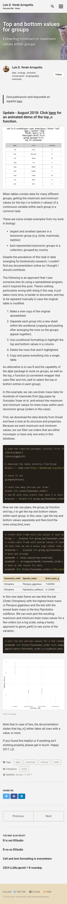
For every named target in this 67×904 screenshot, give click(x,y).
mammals (30, 762)
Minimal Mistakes (41, 897)
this (41, 396)
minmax (44, 762)
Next (49, 816)
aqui (19, 101)
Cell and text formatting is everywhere (27, 858)
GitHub (34, 892)
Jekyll (28, 897)
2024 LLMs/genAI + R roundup (22, 867)
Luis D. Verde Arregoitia (18, 6)
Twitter (19, 892)
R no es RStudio (13, 849)
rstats (56, 762)
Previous (18, 816)
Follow (59, 74)
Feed (47, 892)
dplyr (18, 762)
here (52, 113)
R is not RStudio (13, 840)
